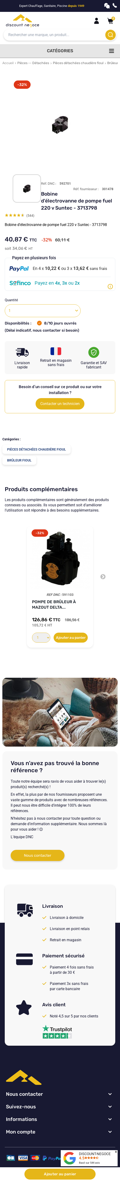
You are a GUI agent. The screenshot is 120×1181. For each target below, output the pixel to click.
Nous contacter (37, 855)
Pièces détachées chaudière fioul (78, 63)
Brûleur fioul (19, 460)
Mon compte (20, 1132)
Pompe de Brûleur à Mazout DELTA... (54, 604)
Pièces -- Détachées (33, 63)
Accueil (8, 63)
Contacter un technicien (60, 403)
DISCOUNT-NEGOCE (95, 1154)
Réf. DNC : (48, 183)
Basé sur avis (89, 1162)
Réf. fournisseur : (86, 189)
